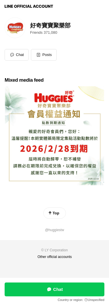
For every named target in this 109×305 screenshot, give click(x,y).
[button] (44, 55)
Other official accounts (55, 257)
